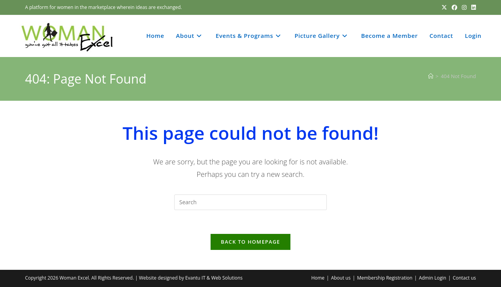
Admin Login (432, 278)
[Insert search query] (250, 202)
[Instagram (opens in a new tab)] (464, 7)
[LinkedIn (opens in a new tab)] (472, 7)
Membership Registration (384, 278)
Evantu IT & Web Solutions (213, 278)
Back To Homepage (250, 241)
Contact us (464, 278)
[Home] (430, 76)
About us (341, 278)
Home (317, 278)
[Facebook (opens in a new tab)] (454, 7)
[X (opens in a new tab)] (444, 7)
